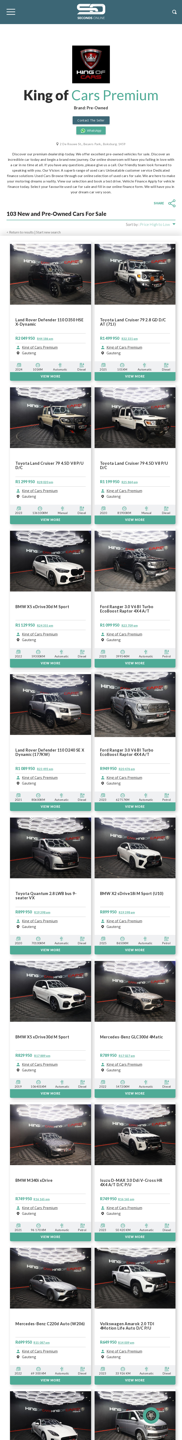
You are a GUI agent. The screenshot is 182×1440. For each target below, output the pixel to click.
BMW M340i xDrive (33, 1180)
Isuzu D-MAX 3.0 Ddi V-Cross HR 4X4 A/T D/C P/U (131, 1182)
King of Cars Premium (40, 1064)
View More (50, 1237)
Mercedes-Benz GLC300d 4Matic (131, 1037)
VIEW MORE (50, 1093)
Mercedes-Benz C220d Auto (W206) (50, 1324)
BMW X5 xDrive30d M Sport (42, 1037)
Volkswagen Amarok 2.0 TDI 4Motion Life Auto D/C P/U (127, 1326)
